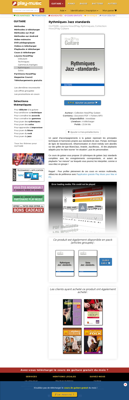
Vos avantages (22, 16)
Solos (20, 70)
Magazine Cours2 (23, 77)
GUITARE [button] (57, 3)
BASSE (83, 3)
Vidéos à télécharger (25, 46)
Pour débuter (108, 16)
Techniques (23, 61)
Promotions (39, 16)
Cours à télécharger (24, 52)
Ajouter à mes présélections (83, 132)
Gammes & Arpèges (27, 65)
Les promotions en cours (26, 94)
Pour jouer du (23, 130)
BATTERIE (97, 3)
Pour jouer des (27, 121)
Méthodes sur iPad (24, 33)
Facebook (97, 381)
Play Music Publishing (64, 381)
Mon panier (110, 10)
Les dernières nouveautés (27, 87)
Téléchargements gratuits (28, 80)
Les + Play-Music (31, 381)
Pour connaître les (27, 116)
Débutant (22, 59)
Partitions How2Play (25, 74)
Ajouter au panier (82, 102)
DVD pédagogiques (24, 42)
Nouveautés (55, 16)
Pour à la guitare (26, 110)
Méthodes (19, 26)
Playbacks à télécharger (27, 49)
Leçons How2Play (23, 56)
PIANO (71, 3)
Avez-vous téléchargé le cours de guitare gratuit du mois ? (65, 370)
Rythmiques (23, 67)
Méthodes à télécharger (27, 29)
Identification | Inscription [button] (84, 10)
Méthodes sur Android (26, 36)
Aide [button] (63, 10)
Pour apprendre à (28, 127)
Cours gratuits (73, 16)
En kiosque (90, 16)
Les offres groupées (24, 91)
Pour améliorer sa (28, 112)
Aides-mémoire (22, 39)
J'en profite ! (64, 394)
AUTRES (112, 3)
